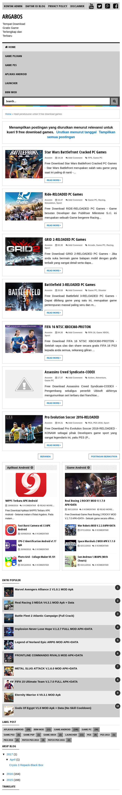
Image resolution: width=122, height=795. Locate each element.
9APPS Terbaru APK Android (21, 500)
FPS (90, 158)
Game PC (97, 158)
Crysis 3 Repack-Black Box (26, 765)
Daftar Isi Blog (35, 6)
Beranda (45, 456)
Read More (54, 180)
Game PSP (28, 735)
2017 (10, 754)
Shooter (102, 290)
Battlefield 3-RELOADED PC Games (70, 284)
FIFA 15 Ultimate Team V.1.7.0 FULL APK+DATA (46, 681)
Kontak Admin (13, 6)
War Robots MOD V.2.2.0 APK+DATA (96, 525)
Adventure (101, 378)
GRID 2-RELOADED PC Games (65, 239)
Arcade (91, 245)
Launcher (11, 83)
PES (90, 423)
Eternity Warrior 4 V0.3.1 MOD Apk (38, 694)
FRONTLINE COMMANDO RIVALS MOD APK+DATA (49, 655)
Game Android (76, 467)
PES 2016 (98, 423)
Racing (101, 200)
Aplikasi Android (16, 74)
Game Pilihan (13, 56)
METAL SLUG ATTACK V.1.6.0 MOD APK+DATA (46, 668)
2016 (10, 773)
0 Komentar (29, 505)
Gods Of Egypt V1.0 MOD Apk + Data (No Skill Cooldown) (53, 708)
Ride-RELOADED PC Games (64, 194)
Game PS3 (9, 735)
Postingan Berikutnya (104, 456)
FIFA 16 (91, 332)
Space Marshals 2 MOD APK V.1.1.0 (96, 541)
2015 (10, 779)
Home (10, 47)
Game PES (11, 65)
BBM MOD (11, 92)
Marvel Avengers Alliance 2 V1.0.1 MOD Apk (44, 589)
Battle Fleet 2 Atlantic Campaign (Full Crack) (44, 615)
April (13, 759)
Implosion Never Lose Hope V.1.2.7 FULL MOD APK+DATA (54, 628)
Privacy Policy (57, 6)
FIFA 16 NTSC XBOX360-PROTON (68, 326)
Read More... (47, 505)
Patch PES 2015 (56, 740)
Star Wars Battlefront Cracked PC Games (75, 152)
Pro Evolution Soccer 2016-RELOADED (72, 417)
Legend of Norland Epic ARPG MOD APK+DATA (46, 642)
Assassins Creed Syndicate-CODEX (70, 371)
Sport (59, 203)
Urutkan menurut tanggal (76, 132)
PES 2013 (105, 735)
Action (91, 378)
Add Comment (75, 158)
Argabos (12, 16)
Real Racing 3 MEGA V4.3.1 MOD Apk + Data (44, 602)
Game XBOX (102, 332)
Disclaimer (77, 6)
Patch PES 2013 (30, 740)
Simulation (50, 203)
